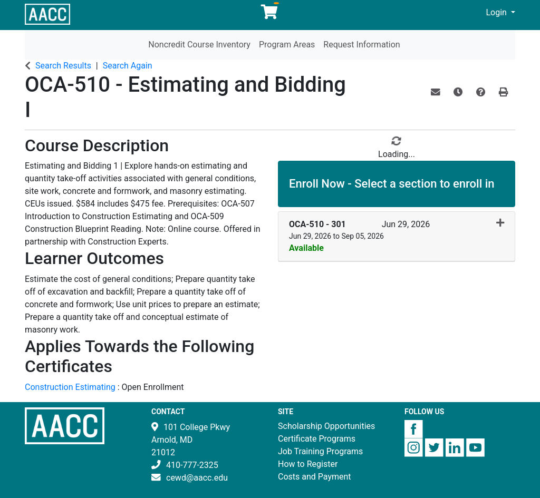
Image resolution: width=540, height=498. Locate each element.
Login (497, 12)
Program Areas (287, 45)
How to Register (308, 464)
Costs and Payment (314, 477)
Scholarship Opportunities (326, 426)
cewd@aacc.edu (197, 478)
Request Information (361, 45)
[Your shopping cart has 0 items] (270, 14)
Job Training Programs (320, 451)
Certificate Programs (316, 439)
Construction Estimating (71, 387)
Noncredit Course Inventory (199, 45)
